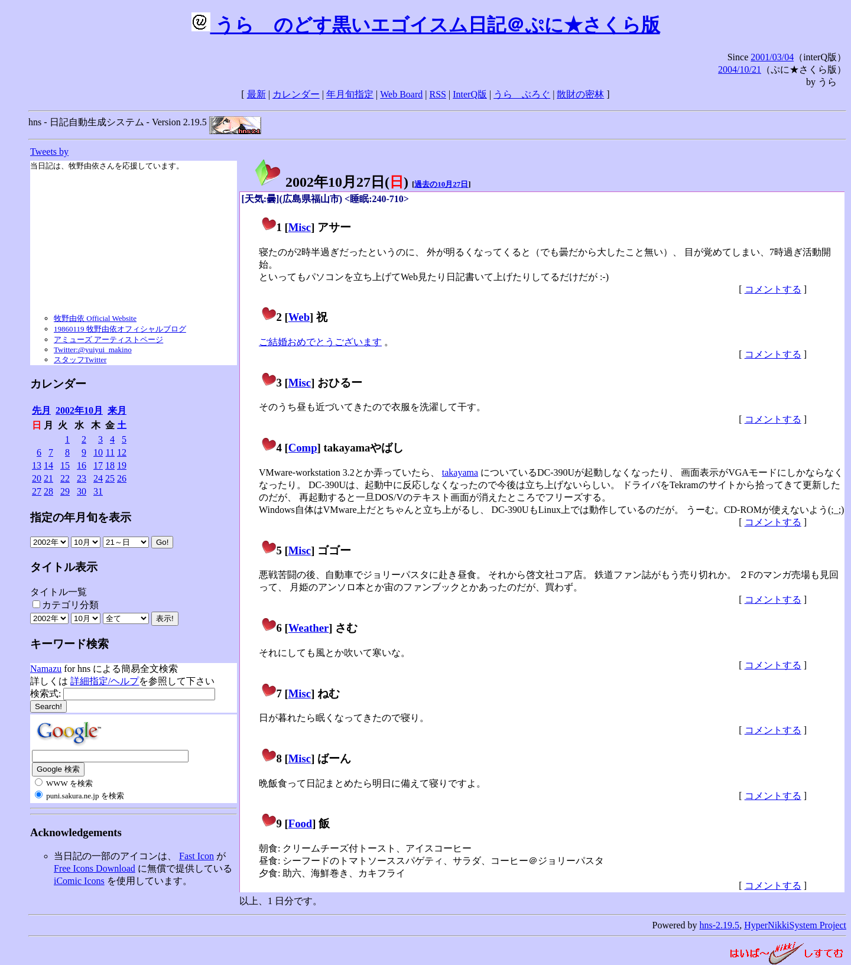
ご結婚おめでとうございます (320, 342)
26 (121, 478)
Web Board (401, 94)
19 (121, 465)
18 (110, 465)
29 (65, 491)
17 (98, 465)
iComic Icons (79, 881)
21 (48, 478)
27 (36, 491)
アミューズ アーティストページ (108, 339)
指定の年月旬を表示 (80, 517)
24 (98, 478)
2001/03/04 (772, 57)
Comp (302, 447)
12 (121, 452)
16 (81, 465)
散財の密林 (580, 94)
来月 (117, 410)
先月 (41, 410)
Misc (299, 227)
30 (81, 491)
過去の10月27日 (441, 184)
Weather (308, 628)
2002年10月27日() (331, 182)
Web (299, 317)
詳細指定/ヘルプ (104, 681)
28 (48, 491)
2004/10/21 (739, 69)
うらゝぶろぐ (521, 94)
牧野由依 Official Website (95, 318)
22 (65, 478)
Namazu (45, 669)
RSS (438, 94)
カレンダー (296, 94)
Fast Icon (196, 856)
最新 (256, 94)
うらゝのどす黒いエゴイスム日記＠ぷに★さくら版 (425, 24)
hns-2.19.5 (720, 925)
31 (98, 491)
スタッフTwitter (80, 359)
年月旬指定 (349, 94)
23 (81, 478)
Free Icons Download (94, 868)
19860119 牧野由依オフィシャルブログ (120, 328)
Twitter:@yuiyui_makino (93, 349)
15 (65, 465)
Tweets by (49, 152)
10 (98, 452)
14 (48, 465)
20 (36, 478)
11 (110, 452)
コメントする (773, 289)
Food (300, 823)
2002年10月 (79, 410)
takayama (460, 472)
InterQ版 (470, 94)
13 (36, 465)
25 (110, 478)
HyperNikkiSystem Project (795, 925)
